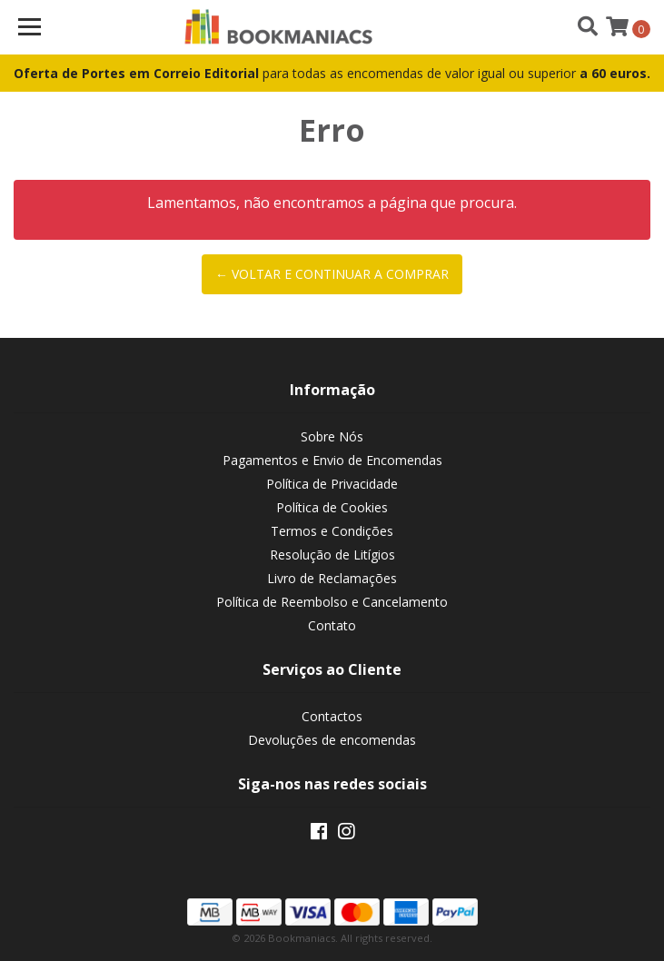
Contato (332, 625)
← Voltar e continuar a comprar (332, 273)
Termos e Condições (332, 531)
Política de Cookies (332, 507)
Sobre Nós (332, 436)
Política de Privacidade (332, 483)
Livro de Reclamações (332, 578)
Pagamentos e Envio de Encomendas (332, 460)
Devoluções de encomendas (332, 739)
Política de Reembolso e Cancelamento (332, 601)
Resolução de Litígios (332, 554)
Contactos (332, 716)
